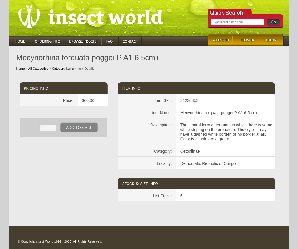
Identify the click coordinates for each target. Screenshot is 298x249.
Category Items (63, 68)
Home (20, 68)
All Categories (38, 68)
